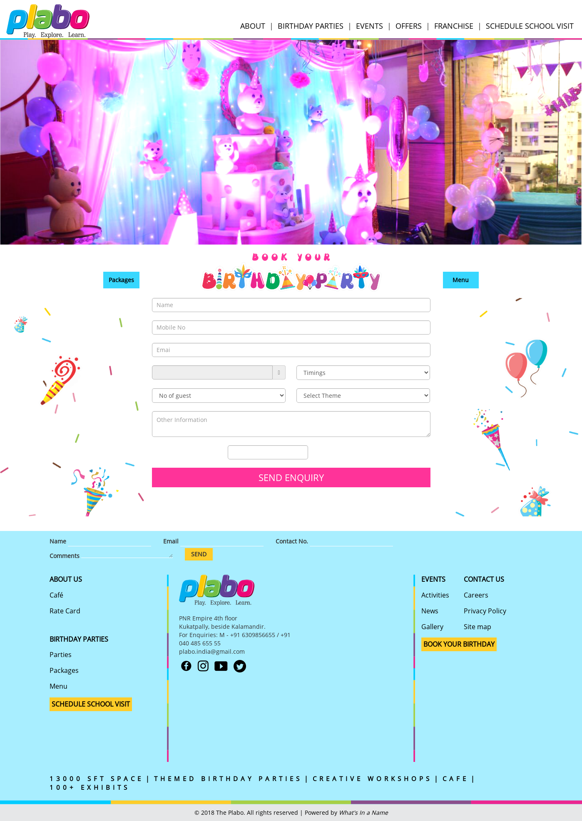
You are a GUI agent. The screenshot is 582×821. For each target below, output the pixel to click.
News (429, 610)
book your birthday (459, 644)
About (252, 26)
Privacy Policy (485, 610)
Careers (476, 595)
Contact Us (484, 579)
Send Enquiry (291, 477)
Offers (408, 26)
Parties (61, 654)
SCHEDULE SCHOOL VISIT (530, 26)
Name (58, 541)
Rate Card (65, 610)
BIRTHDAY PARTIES (79, 639)
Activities (435, 595)
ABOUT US (66, 579)
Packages (121, 280)
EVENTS (369, 26)
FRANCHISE (453, 26)
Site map (477, 626)
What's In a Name (363, 812)
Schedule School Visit (91, 704)
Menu (461, 280)
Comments (65, 556)
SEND (198, 554)
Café (56, 595)
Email (171, 541)
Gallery (432, 626)
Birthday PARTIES (310, 26)
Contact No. (292, 541)
